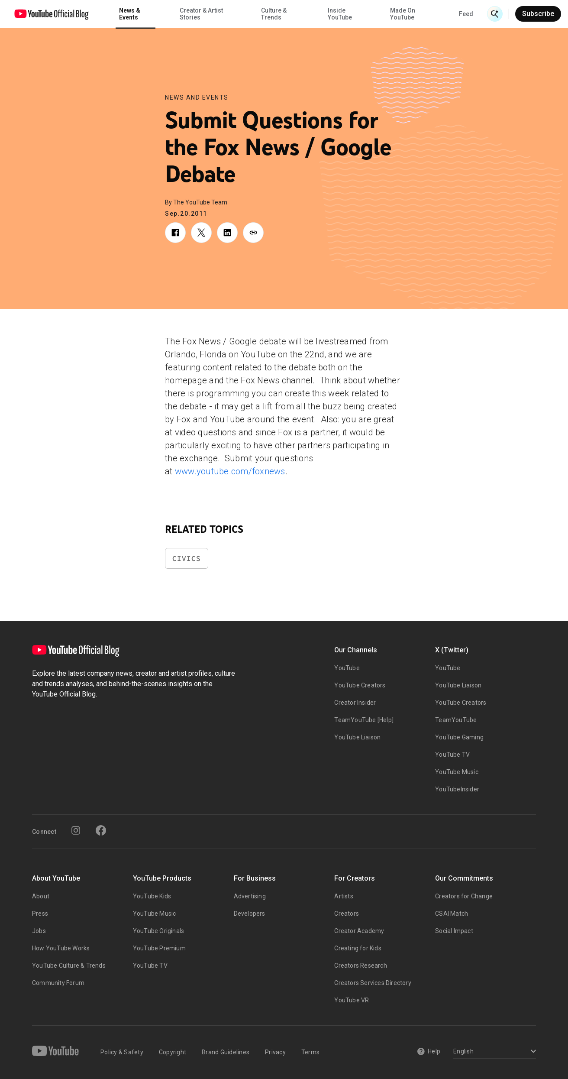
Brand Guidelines (225, 1052)
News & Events (129, 14)
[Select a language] (493, 1052)
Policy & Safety (121, 1052)
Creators (346, 913)
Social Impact (454, 930)
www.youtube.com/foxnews (230, 471)
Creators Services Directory (372, 982)
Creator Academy (359, 930)
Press (40, 913)
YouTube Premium (159, 948)
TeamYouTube (456, 719)
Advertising (250, 896)
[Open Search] (495, 14)
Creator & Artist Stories (201, 14)
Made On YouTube (402, 14)
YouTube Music (456, 771)
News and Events (197, 97)
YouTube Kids (152, 896)
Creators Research (360, 965)
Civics (186, 558)
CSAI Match (451, 913)
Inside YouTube (340, 14)
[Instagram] (76, 830)
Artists (343, 896)
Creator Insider (355, 702)
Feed (466, 13)
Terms (310, 1052)
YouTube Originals (158, 930)
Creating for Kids (357, 948)
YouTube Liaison (357, 737)
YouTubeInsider (457, 789)
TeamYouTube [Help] (364, 719)
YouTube (346, 667)
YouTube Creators (359, 685)
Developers (249, 913)
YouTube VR (351, 1000)
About (40, 896)
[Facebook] (101, 830)
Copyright (172, 1052)
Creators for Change (464, 896)
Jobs (39, 930)
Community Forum (58, 982)
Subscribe (538, 14)
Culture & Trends (274, 14)
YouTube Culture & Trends (69, 965)
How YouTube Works (61, 948)
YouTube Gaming (459, 737)
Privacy (275, 1052)
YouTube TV (452, 754)
